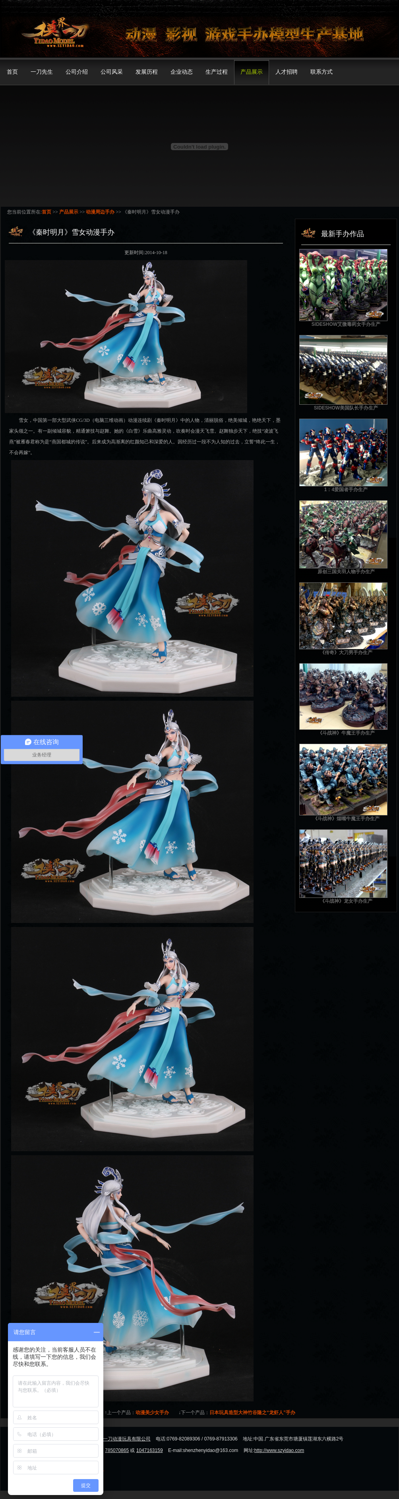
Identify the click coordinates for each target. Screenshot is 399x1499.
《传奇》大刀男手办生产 (346, 652)
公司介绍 (77, 72)
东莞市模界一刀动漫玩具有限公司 (115, 1439)
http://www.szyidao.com (279, 1450)
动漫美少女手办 (152, 1412)
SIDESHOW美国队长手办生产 (346, 408)
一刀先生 (42, 72)
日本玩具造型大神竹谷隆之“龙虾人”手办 (252, 1412)
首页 (12, 72)
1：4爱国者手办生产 (346, 489)
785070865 (117, 1450)
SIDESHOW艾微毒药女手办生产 (346, 324)
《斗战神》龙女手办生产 (346, 901)
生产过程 (216, 72)
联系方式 (321, 72)
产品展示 (251, 72)
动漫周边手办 (100, 212)
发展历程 (147, 72)
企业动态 (181, 72)
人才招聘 (286, 72)
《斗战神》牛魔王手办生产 (346, 733)
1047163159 (149, 1450)
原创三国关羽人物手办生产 (346, 571)
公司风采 (112, 72)
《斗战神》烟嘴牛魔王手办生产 (346, 818)
